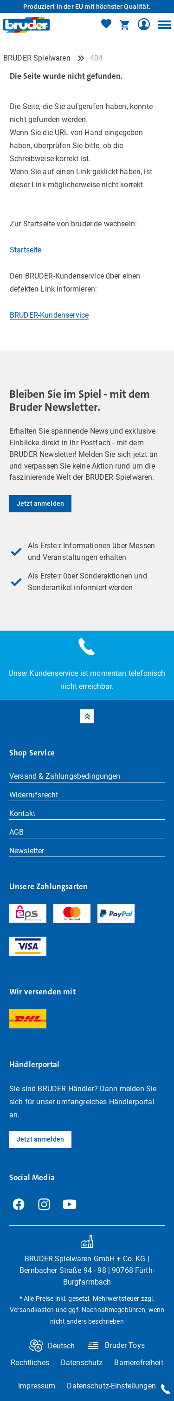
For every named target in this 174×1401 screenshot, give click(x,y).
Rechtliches (30, 1362)
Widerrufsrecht (33, 794)
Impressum (36, 1385)
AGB (16, 832)
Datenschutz (82, 1362)
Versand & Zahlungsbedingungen (65, 776)
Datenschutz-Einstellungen (111, 1385)
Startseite (26, 249)
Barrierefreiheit (138, 1362)
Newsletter (27, 850)
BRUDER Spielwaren (37, 58)
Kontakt (22, 813)
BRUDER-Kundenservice (49, 315)
